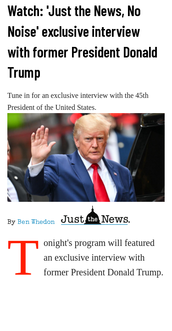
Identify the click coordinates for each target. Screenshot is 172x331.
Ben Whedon (36, 222)
